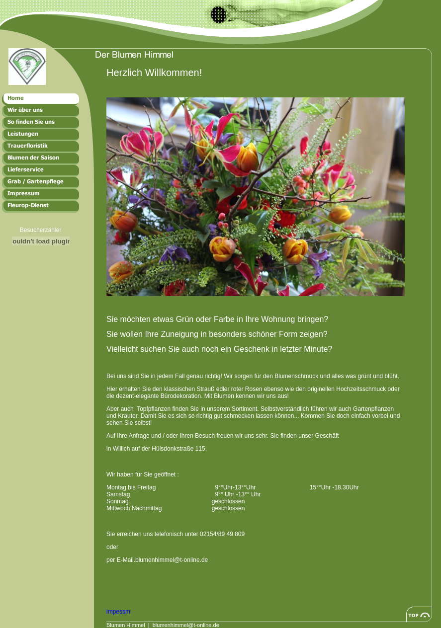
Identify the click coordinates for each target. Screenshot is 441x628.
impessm (118, 611)
